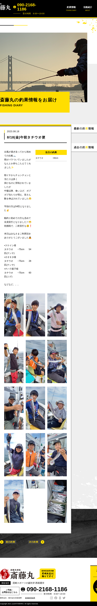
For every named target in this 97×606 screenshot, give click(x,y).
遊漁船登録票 (30, 598)
